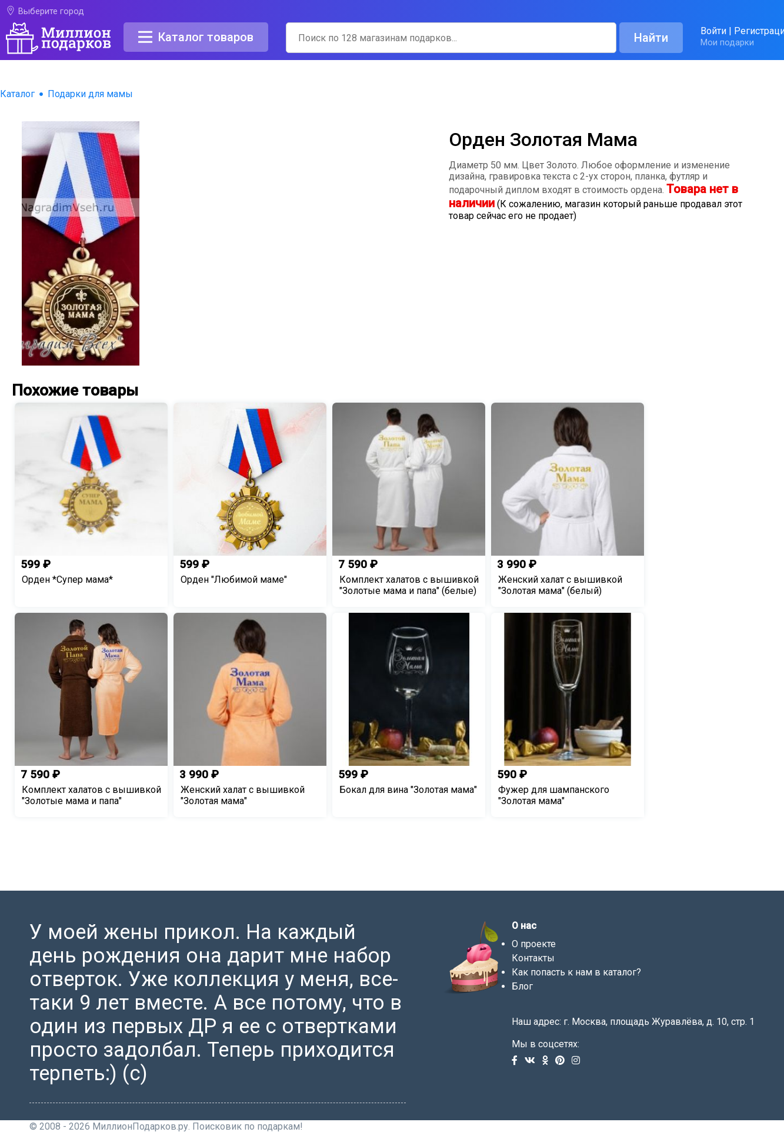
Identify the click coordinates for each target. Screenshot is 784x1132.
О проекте (534, 944)
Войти (713, 30)
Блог (522, 986)
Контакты (533, 958)
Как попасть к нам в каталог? (576, 972)
